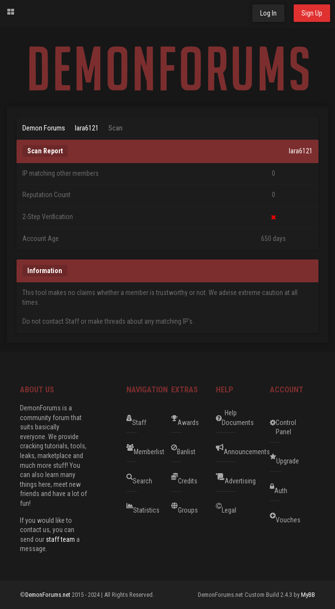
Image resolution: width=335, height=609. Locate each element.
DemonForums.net (48, 594)
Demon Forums (43, 128)
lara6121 (87, 128)
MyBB (308, 594)
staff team (60, 539)
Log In (268, 13)
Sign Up (311, 13)
